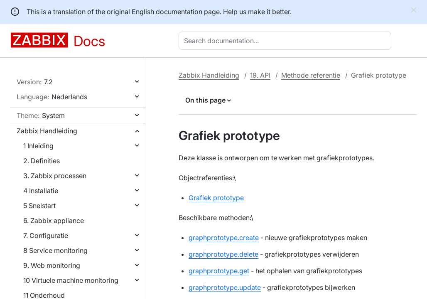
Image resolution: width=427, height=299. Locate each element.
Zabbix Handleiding (47, 131)
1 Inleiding (38, 146)
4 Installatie (40, 190)
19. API (260, 75)
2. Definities (41, 161)
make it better (269, 11)
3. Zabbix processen (54, 176)
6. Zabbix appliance (53, 220)
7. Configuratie (45, 235)
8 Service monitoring (55, 250)
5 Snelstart (39, 205)
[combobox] (287, 41)
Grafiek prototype (216, 198)
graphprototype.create (224, 237)
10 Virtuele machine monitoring (70, 280)
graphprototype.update (225, 287)
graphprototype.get (219, 271)
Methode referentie (310, 75)
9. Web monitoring (51, 265)
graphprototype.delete (223, 254)
